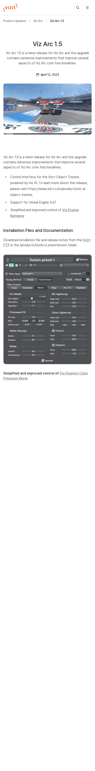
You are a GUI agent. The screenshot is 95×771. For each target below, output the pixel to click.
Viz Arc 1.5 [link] (57, 21)
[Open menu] (87, 7)
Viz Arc (38, 21)
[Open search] (77, 7)
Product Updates (14, 21)
